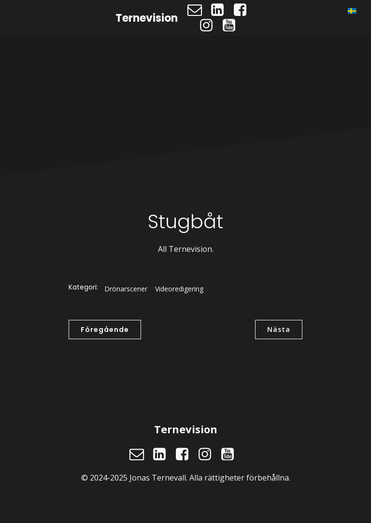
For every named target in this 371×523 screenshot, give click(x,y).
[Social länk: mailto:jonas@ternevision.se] (198, 10)
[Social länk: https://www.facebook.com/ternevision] (243, 10)
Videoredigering (179, 288)
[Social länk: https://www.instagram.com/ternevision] (210, 25)
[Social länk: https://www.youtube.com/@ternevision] (232, 25)
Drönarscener (125, 288)
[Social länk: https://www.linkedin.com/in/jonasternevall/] (221, 10)
